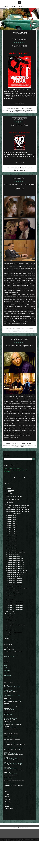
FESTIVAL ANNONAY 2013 (11, 539)
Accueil (5, 6)
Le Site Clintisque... (7, 659)
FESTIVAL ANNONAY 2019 (11, 551)
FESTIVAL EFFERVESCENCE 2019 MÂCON (14, 590)
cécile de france (26, 110)
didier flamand (25, 339)
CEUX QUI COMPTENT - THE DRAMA (12, 707)
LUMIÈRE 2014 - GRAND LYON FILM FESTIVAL (15, 621)
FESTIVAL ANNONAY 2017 (11, 547)
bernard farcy (18, 458)
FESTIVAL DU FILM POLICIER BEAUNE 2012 (14, 566)
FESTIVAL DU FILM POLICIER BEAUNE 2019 (14, 572)
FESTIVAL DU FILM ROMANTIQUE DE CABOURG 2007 (16, 582)
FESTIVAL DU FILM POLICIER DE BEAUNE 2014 (15, 574)
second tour (8, 110)
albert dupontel (15, 110)
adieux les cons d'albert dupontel (14, 169)
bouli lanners (18, 111)
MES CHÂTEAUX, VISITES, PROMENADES (14, 644)
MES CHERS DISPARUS (10, 642)
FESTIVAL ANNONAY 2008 (11, 529)
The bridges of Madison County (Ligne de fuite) (13, 663)
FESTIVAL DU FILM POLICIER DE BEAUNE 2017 (15, 580)
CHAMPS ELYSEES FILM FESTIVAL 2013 (13, 525)
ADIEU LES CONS (19, 125)
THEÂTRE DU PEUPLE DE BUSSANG (11, 652)
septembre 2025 (8, 815)
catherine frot (20, 457)
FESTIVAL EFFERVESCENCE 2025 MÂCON (14, 594)
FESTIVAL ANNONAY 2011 (11, 535)
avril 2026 (6, 803)
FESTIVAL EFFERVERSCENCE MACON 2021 (14, 586)
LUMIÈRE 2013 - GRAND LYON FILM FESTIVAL (15, 619)
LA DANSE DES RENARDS (9, 721)
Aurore (5, 770)
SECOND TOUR (19, 45)
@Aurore (5, 750)
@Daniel (5, 755)
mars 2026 (7, 805)
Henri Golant (6, 684)
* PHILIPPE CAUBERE (9, 499)
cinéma (20, 110)
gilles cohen (19, 339)
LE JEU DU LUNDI (9, 639)
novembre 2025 (8, 811)
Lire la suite (19, 103)
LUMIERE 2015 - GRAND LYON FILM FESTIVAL (15, 613)
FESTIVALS (7, 516)
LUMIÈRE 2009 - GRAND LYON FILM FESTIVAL (15, 617)
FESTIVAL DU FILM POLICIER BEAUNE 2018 (14, 570)
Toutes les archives (8, 820)
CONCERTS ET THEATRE (11, 633)
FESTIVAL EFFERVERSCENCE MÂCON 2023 (14, 588)
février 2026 (7, 806)
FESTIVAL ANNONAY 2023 (11, 557)
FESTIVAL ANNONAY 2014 (11, 541)
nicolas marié (33, 110)
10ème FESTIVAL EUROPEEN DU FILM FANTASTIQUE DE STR (17, 517)
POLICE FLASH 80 (8, 735)
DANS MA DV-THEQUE (10, 635)
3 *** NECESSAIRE (15, 108)
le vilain (7, 457)
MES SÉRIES (7, 650)
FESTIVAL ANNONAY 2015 (11, 543)
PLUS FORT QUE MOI (8, 702)
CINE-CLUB (8, 631)
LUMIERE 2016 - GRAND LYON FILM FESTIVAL (15, 615)
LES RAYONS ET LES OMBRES (10, 730)
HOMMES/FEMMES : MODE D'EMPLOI (12, 698)
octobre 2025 (7, 813)
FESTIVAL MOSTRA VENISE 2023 (12, 604)
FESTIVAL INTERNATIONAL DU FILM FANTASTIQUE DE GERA (17, 600)
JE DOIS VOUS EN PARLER (10, 625)
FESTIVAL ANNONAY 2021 (11, 555)
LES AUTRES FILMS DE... (10, 641)
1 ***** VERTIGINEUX (9, 500)
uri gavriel (12, 111)
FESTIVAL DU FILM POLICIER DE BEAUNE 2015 (15, 576)
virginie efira (28, 169)
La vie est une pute (8, 649)
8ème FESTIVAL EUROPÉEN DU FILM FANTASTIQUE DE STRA (18, 521)
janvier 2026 (7, 808)
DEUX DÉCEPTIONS (8, 726)
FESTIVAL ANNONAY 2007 (11, 527)
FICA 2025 (8, 610)
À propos (21, 6)
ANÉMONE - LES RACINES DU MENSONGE (13, 712)
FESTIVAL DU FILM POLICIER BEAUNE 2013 (14, 568)
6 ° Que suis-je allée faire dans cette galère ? (13, 508)
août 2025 (7, 816)
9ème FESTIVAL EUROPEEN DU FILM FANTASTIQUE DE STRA (18, 523)
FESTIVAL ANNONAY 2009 (11, 531)
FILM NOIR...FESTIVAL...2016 (11, 611)
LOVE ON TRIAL (7, 717)
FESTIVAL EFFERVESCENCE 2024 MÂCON (14, 592)
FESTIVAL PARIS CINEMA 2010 (12, 608)
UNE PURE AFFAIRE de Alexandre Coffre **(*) (19, 190)
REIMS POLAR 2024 (10, 623)
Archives (13, 6)
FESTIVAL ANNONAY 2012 (11, 537)
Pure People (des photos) (9, 661)
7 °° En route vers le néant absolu (11, 510)
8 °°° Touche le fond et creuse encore (12, 511)
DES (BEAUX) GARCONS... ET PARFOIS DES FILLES (15, 637)
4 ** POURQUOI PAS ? (16, 336)
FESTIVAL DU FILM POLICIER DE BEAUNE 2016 (15, 578)
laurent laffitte (12, 339)
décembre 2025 (8, 810)
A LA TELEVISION (9, 627)
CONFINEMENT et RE (9, 513)
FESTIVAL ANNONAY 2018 (11, 549)
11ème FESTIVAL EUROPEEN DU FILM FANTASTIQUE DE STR (17, 519)
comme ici (24, 331)
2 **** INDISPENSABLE (9, 502)
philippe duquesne (25, 111)
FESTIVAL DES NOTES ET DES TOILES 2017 (14, 562)
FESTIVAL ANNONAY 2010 (11, 533)
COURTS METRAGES (9, 514)
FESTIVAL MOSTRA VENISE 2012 (12, 602)
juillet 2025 (7, 818)
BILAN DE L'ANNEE (9, 629)
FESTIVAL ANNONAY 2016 (11, 545)
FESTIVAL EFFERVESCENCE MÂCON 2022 (14, 598)
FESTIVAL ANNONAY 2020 (11, 553)
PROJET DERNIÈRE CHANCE (10, 740)
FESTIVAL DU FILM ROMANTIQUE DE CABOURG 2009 (16, 584)
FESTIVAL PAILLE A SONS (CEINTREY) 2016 (14, 606)
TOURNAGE (8, 646)
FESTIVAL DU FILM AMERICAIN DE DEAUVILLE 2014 (16, 564)
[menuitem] (5, 7)
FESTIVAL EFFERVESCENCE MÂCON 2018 (14, 596)
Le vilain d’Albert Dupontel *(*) (19, 355)
